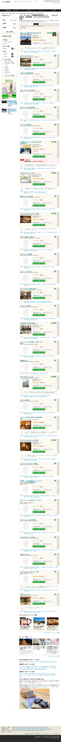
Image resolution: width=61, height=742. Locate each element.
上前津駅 (29, 413)
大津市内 (41, 730)
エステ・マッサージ (34, 667)
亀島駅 (38, 496)
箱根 (17, 728)
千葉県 (20, 727)
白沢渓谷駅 (25, 52)
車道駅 (45, 192)
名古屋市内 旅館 (32, 373)
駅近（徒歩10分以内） (26, 666)
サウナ (20, 666)
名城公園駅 (28, 69)
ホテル (38, 666)
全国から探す (13, 20)
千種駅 (39, 192)
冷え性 (20, 669)
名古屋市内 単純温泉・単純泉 (28, 68)
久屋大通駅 (25, 86)
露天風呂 (28, 667)
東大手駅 (37, 103)
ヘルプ (52, 733)
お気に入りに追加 (48, 43)
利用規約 (54, 736)
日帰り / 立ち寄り (8, 41)
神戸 (45, 730)
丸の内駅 (28, 169)
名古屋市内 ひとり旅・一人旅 (42, 191)
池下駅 (25, 121)
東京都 (30, 727)
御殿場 (30, 730)
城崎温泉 (24, 728)
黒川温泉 (41, 728)
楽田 (51, 661)
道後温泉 (37, 728)
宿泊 (32, 666)
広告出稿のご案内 (38, 733)
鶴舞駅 (43, 373)
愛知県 (42, 727)
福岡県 (46, 727)
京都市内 (37, 730)
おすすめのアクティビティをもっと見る (51, 632)
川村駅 (29, 52)
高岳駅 (37, 86)
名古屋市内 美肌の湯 (40, 168)
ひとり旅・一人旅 (22, 667)
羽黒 (54, 661)
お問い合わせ (57, 733)
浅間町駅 (56, 68)
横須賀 (18, 730)
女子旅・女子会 (46, 667)
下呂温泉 (28, 728)
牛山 (31, 661)
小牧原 (41, 661)
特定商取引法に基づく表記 (47, 736)
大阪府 (33, 727)
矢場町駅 (53, 266)
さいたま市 (23, 730)
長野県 (39, 727)
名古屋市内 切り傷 (48, 168)
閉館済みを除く (41, 26)
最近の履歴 (55, 1)
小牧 (39, 661)
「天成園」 (25, 684)
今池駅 (36, 192)
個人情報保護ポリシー (38, 736)
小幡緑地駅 (54, 51)
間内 (33, 661)
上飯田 (20, 661)
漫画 (35, 669)
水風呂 (35, 666)
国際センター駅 (44, 302)
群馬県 (27, 727)
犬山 (56, 661)
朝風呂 (55, 667)
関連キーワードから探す (7, 731)
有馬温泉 (20, 728)
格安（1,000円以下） (44, 666)
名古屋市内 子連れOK (47, 51)
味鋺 (23, 661)
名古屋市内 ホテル (45, 85)
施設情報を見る (37, 43)
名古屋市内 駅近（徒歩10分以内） (35, 85)
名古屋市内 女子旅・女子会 (52, 435)
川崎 (15, 730)
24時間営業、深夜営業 (40, 669)
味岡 (44, 661)
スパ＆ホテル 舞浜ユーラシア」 (36, 686)
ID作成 (58, 2)
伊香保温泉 (32, 728)
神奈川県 (13, 727)
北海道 (36, 727)
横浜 (13, 730)
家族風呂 (7, 70)
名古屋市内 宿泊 (26, 51)
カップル (40, 667)
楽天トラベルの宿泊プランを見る (38, 64)
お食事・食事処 (52, 666)
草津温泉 (13, 728)
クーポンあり (33, 26)
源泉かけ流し (8, 72)
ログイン (54, 2)
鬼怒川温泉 (49, 728)
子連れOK (27, 669)
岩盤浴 (23, 669)
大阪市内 (33, 730)
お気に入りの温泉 (48, 1)
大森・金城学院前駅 (34, 52)
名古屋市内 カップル (40, 51)
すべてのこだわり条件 (10, 75)
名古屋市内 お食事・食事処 (52, 232)
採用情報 (57, 736)
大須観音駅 (25, 533)
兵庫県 (23, 727)
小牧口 (36, 661)
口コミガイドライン (46, 733)
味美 (25, 661)
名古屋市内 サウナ (52, 85)
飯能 (27, 730)
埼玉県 (17, 727)
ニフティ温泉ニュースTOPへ (53, 656)
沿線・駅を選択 (9, 31)
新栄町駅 (25, 267)
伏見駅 (32, 250)
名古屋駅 (31, 496)
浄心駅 (25, 69)
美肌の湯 (31, 669)
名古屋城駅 (33, 69)
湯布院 (44, 728)
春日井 (28, 661)
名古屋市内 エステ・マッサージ (29, 192)
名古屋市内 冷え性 (33, 51)
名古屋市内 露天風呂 (52, 318)
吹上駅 (34, 233)
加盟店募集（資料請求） (29, 733)
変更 (14, 23)
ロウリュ (51, 667)
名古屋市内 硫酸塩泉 (27, 168)
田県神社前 (48, 661)
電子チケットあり (24, 26)
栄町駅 (34, 86)
